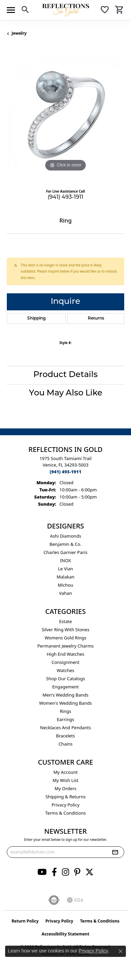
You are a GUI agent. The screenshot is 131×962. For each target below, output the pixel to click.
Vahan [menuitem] (65, 593)
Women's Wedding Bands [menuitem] (65, 703)
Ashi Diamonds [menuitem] (65, 536)
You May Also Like (65, 393)
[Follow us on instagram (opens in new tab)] (65, 872)
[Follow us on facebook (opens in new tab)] (54, 872)
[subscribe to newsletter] (115, 852)
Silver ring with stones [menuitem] (65, 629)
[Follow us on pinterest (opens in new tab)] (77, 872)
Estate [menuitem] (65, 621)
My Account (65, 772)
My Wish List (66, 780)
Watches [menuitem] (66, 670)
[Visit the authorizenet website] (54, 900)
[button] (25, 11)
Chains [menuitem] (65, 744)
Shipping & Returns (66, 797)
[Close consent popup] (120, 951)
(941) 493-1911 (65, 197)
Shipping (36, 318)
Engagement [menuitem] (65, 687)
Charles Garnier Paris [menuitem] (65, 552)
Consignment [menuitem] (66, 662)
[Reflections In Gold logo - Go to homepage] (65, 10)
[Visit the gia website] (75, 900)
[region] (65, 114)
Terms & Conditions (65, 813)
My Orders (66, 788)
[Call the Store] (65, 472)
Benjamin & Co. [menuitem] (66, 544)
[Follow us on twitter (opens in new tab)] (89, 872)
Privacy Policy (65, 805)
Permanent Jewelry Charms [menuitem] (65, 646)
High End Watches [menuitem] (65, 654)
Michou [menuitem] (65, 585)
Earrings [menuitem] (65, 719)
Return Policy (25, 921)
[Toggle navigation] (11, 10)
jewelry (19, 33)
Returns (96, 318)
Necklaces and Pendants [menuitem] (65, 727)
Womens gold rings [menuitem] (65, 638)
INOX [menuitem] (65, 560)
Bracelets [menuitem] (65, 736)
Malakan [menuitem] (65, 577)
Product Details (65, 375)
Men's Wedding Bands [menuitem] (65, 695)
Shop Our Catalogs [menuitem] (65, 678)
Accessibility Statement (65, 934)
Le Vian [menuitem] (65, 569)
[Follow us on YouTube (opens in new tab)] (42, 872)
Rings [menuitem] (65, 711)
